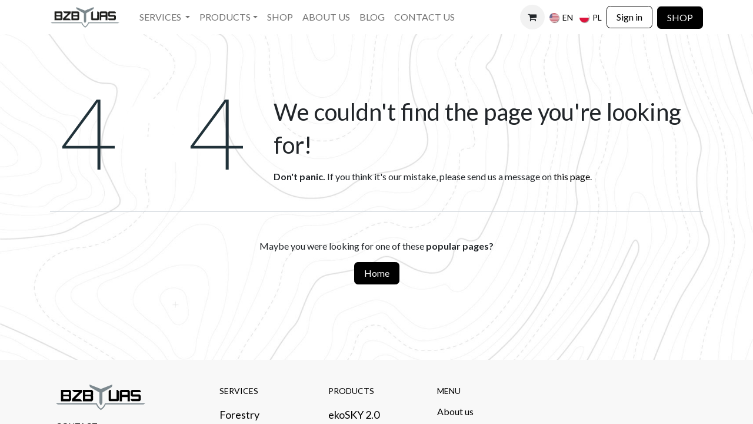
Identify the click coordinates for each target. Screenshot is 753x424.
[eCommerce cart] (532, 17)
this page (572, 176)
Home (376, 273)
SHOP (680, 17)
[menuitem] (165, 17)
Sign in (629, 16)
